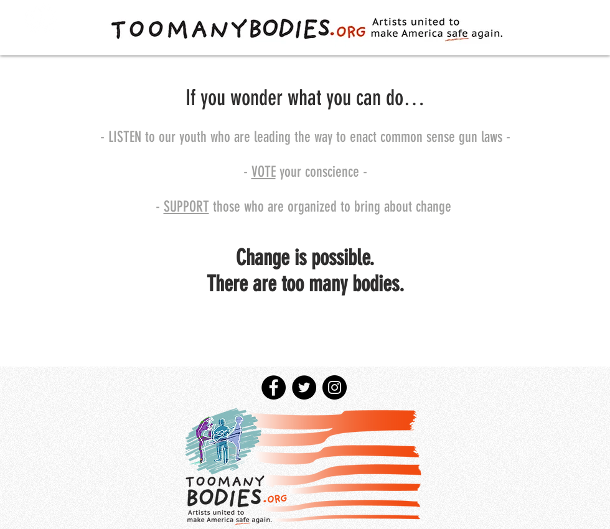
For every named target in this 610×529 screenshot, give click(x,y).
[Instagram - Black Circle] (334, 387)
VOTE (263, 171)
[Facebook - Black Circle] (273, 387)
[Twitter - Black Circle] (304, 387)
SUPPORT (186, 206)
